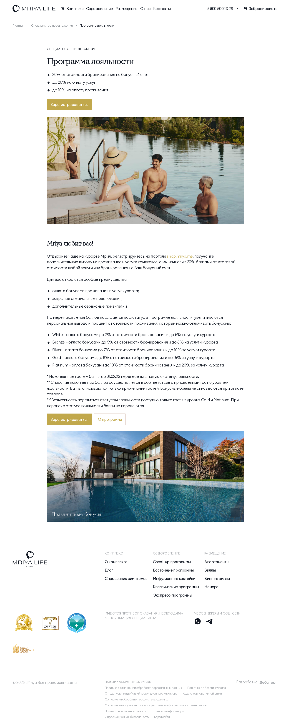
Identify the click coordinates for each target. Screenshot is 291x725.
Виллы (210, 570)
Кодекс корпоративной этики (202, 693)
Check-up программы (172, 561)
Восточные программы (173, 570)
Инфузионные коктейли (174, 578)
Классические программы (176, 587)
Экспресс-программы (172, 595)
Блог (109, 570)
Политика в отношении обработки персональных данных (143, 688)
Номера (211, 587)
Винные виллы (217, 578)
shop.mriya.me (180, 256)
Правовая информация (168, 711)
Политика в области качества (206, 688)
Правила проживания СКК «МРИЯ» (128, 682)
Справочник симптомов (126, 578)
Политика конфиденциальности (126, 711)
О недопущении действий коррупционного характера (141, 693)
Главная (18, 25)
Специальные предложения (52, 25)
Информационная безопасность (127, 717)
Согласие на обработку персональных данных (136, 699)
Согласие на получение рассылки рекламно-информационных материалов (155, 705)
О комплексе (116, 561)
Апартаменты (216, 561)
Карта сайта (162, 717)
